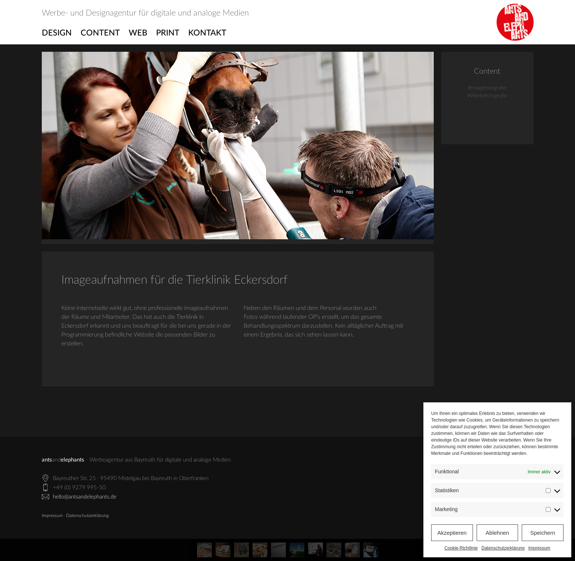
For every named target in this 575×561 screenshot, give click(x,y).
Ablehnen (497, 533)
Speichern (542, 533)
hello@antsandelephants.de (84, 497)
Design (57, 33)
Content (100, 33)
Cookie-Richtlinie (461, 548)
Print (167, 33)
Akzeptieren (452, 533)
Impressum (539, 548)
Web (138, 33)
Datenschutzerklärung (503, 548)
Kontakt (207, 33)
